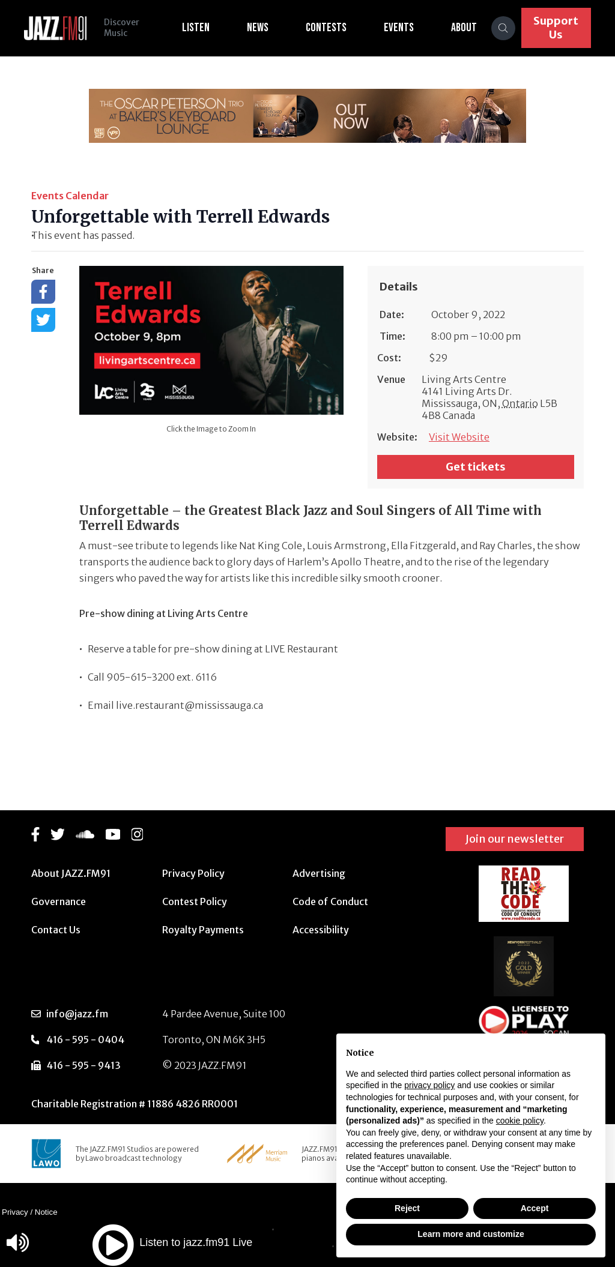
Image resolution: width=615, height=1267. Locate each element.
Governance (58, 901)
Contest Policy (194, 901)
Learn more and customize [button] (470, 1234)
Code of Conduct (330, 901)
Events (400, 27)
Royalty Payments (203, 930)
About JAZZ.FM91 (71, 873)
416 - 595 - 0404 (85, 1040)
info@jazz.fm (77, 1014)
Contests (327, 27)
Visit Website (459, 437)
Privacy (15, 1212)
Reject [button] (407, 1208)
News (259, 27)
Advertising (318, 873)
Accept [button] (535, 1208)
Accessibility (320, 930)
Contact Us (55, 930)
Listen (197, 27)
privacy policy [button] (429, 1085)
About (465, 27)
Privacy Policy (193, 873)
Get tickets (476, 467)
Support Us (556, 27)
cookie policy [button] (520, 1120)
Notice (46, 1212)
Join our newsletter (514, 839)
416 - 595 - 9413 (83, 1065)
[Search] (504, 28)
